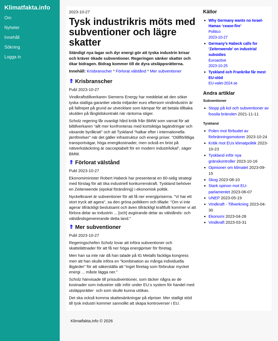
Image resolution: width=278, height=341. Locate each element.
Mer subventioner (165, 71)
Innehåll (12, 37)
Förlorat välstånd (131, 71)
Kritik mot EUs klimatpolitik (232, 143)
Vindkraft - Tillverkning (228, 204)
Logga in (12, 57)
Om (7, 17)
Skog (213, 179)
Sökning (12, 47)
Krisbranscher (99, 71)
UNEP (214, 197)
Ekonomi (216, 216)
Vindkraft (216, 222)
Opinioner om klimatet (228, 167)
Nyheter (12, 27)
